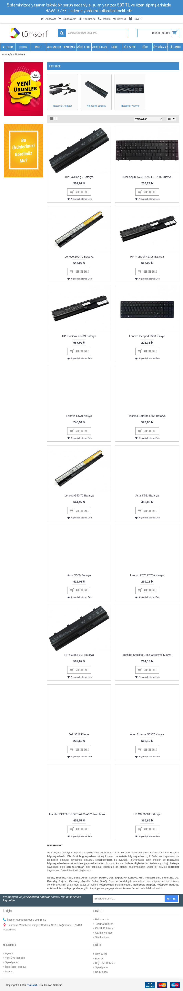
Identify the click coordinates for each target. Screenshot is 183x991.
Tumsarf (32, 985)
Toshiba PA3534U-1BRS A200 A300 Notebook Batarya (80, 814)
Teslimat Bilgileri (103, 924)
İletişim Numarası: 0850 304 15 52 (24, 920)
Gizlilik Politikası (103, 928)
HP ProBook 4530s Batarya (147, 256)
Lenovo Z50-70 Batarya (79, 256)
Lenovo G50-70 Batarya (79, 495)
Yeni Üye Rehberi (14, 957)
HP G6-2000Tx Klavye (147, 814)
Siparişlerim (10, 962)
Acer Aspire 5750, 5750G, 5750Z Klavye (147, 177)
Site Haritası (101, 937)
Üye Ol (8, 953)
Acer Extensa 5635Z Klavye (147, 734)
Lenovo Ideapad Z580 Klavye (147, 336)
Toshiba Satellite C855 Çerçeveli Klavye (147, 654)
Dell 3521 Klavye (79, 734)
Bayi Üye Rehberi (104, 963)
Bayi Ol (98, 958)
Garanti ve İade (103, 932)
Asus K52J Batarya (147, 495)
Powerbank (9, 929)
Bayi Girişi (100, 954)
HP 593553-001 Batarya (79, 654)
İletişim (8, 971)
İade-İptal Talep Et (14, 966)
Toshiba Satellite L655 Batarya (147, 415)
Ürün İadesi (100, 972)
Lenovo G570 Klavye (79, 415)
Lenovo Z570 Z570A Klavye (147, 575)
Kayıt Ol (171, 899)
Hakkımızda (101, 919)
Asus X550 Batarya (79, 575)
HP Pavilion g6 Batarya (79, 177)
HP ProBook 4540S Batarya (79, 336)
